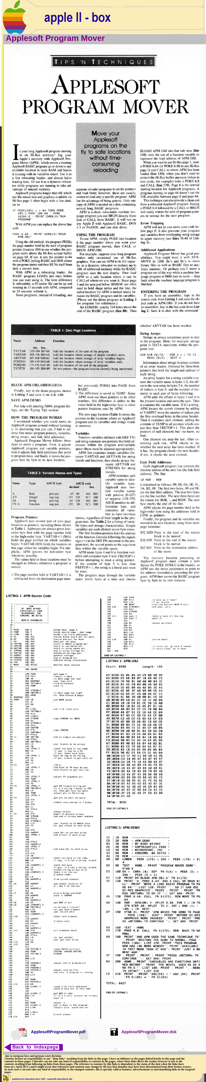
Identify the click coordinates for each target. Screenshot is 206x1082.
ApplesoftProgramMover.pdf (58, 1031)
